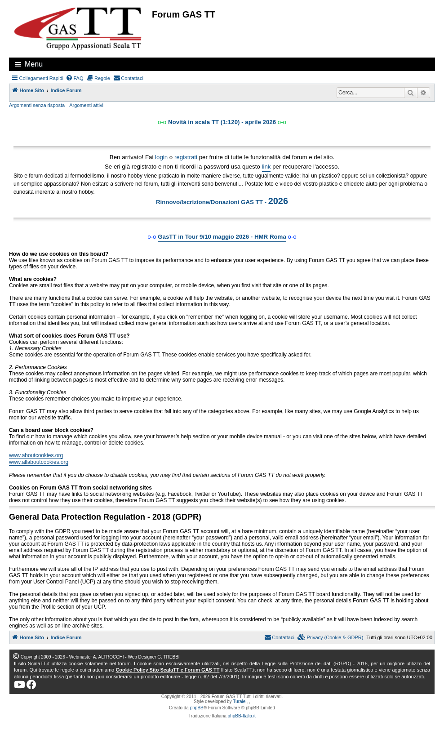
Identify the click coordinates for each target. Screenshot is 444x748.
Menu (34, 64)
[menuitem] (75, 78)
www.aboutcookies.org (36, 455)
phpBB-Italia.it (242, 715)
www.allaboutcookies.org (38, 462)
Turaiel (239, 701)
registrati (185, 157)
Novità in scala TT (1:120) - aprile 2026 (222, 122)
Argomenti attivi (86, 105)
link (266, 166)
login (161, 157)
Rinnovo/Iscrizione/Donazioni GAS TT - (222, 201)
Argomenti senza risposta (37, 105)
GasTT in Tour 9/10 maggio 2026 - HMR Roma (222, 236)
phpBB (197, 707)
